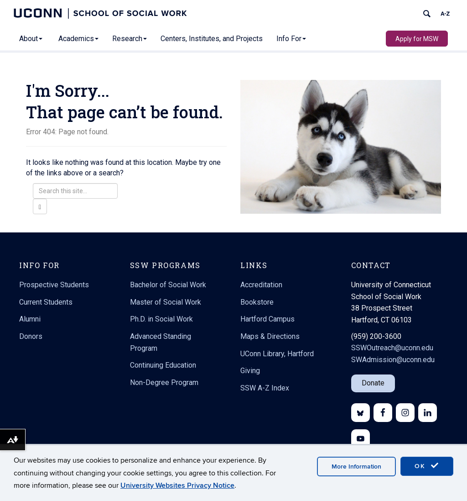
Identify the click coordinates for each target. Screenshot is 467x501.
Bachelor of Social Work (168, 284)
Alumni (30, 319)
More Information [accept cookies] (356, 466)
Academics (78, 38)
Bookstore (257, 302)
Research (129, 38)
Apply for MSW (416, 38)
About (30, 38)
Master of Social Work (165, 302)
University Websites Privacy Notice (177, 485)
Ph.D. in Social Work (161, 319)
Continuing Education (163, 365)
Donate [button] (373, 383)
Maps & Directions (270, 336)
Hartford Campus (267, 319)
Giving (250, 370)
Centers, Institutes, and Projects (212, 38)
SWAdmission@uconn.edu (393, 359)
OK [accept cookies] (427, 466)
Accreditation (261, 284)
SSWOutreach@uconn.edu (392, 347)
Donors (30, 336)
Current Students (46, 302)
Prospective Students (54, 284)
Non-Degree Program (164, 382)
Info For (291, 38)
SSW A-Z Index (264, 388)
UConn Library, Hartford (277, 353)
